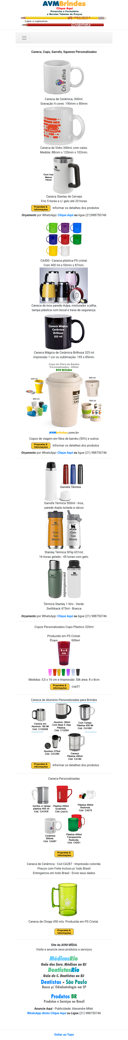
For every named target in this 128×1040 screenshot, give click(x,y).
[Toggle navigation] (24, 38)
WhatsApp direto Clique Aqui (46, 1013)
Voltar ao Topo (64, 1034)
